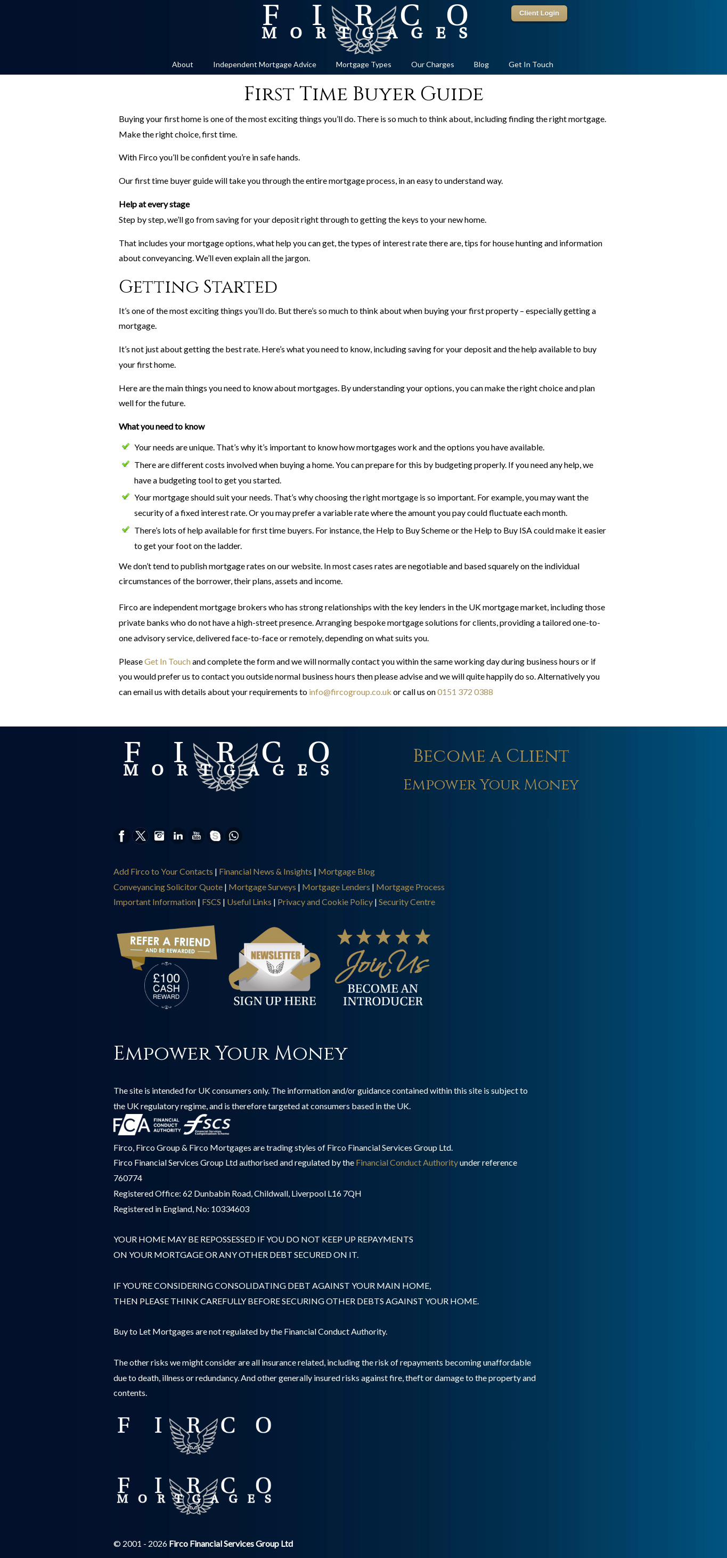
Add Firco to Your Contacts (163, 871)
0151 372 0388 (465, 692)
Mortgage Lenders (336, 887)
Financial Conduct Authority (407, 1162)
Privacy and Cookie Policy (325, 902)
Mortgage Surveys (262, 887)
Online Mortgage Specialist (363, 29)
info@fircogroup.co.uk (350, 692)
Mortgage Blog (346, 871)
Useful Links (249, 902)
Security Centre (407, 902)
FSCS (211, 902)
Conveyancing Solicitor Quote (168, 887)
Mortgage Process (410, 887)
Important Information (154, 902)
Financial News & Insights (265, 871)
